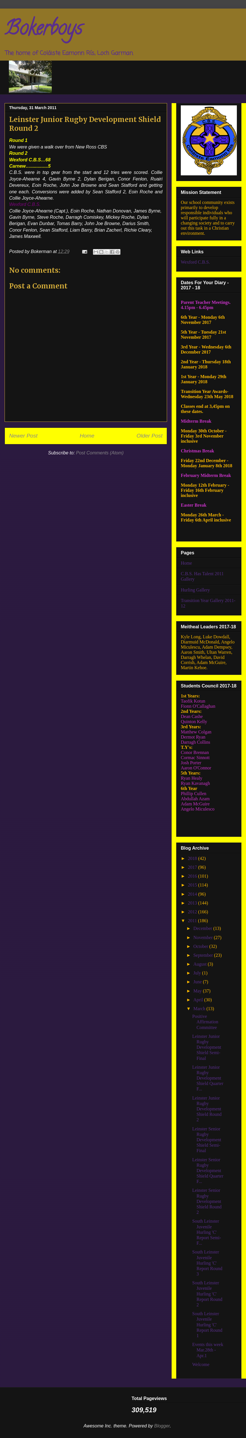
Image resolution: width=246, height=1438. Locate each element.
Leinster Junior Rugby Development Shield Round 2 (207, 1109)
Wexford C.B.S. (195, 262)
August (200, 964)
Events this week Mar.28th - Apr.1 (207, 1350)
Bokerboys (43, 30)
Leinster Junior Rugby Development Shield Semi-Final (206, 1047)
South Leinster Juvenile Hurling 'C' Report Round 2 (207, 1293)
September (203, 955)
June (198, 981)
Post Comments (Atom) (100, 452)
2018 (193, 858)
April (198, 999)
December (203, 928)
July (197, 972)
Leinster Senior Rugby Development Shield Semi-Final (206, 1139)
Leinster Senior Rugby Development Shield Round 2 (207, 1201)
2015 (193, 885)
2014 (193, 894)
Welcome (200, 1364)
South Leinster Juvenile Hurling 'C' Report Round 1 (207, 1324)
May (198, 990)
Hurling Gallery (195, 589)
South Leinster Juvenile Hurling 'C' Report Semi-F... (206, 1232)
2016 (193, 876)
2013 (193, 902)
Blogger (162, 1425)
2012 (193, 911)
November (203, 937)
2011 (193, 920)
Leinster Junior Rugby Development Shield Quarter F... (207, 1078)
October (201, 946)
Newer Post (23, 436)
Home (87, 436)
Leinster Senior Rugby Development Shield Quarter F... (207, 1170)
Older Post (149, 436)
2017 (193, 867)
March (200, 1008)
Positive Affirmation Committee (205, 1022)
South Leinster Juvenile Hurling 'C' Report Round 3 (207, 1263)
